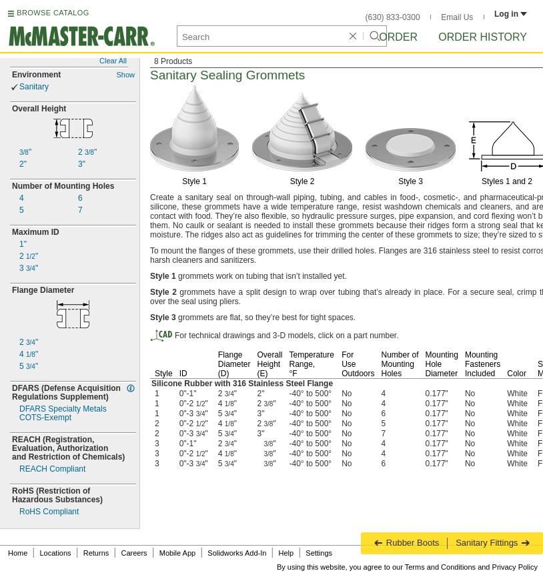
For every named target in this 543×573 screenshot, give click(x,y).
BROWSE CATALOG (53, 13)
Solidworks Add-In (236, 553)
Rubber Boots (406, 543)
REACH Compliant (52, 469)
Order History (482, 37)
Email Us (457, 17)
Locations (55, 553)
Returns (96, 553)
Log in (510, 14)
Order (398, 37)
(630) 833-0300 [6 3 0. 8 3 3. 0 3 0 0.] (393, 17)
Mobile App (177, 553)
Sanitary (34, 87)
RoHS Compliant (49, 512)
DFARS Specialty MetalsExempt (63, 413)
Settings (319, 553)
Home (17, 553)
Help (286, 553)
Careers (134, 553)
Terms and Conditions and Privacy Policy (471, 567)
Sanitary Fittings (493, 543)
